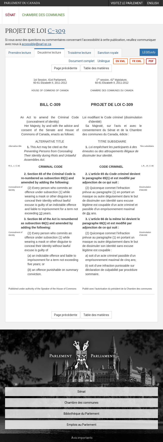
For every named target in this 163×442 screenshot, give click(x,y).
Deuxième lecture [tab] (49, 52)
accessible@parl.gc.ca (36, 44)
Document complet (81, 61)
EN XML (120, 61)
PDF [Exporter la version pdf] (151, 61)
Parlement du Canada (22, 3)
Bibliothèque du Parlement (81, 413)
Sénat (10, 15)
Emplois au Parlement (81, 424)
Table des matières (96, 68)
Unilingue (104, 61)
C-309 (56, 31)
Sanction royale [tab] (108, 52)
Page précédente (65, 68)
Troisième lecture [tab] (79, 52)
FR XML (137, 61)
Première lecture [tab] (19, 52)
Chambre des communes (43, 15)
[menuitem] (126, 3)
